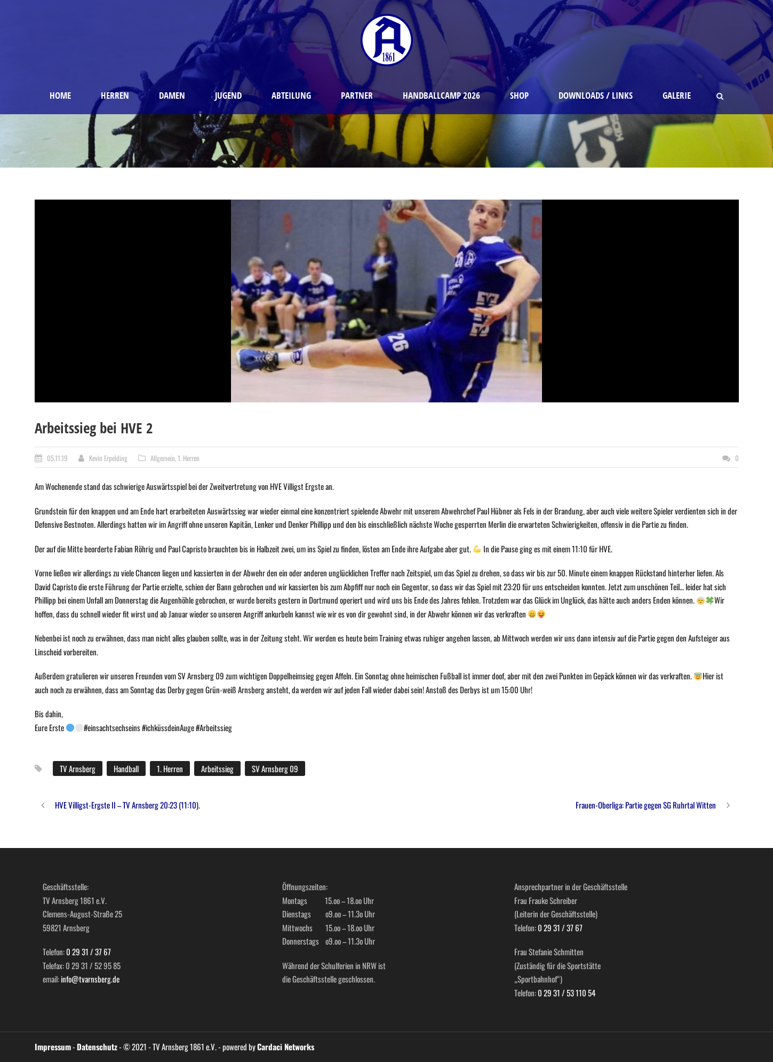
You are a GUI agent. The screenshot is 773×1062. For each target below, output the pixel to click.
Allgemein (162, 458)
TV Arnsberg (77, 768)
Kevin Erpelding (108, 458)
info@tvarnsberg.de (90, 979)
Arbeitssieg (217, 768)
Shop (519, 95)
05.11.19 (57, 458)
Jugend (228, 95)
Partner (357, 95)
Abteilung (291, 95)
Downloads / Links (596, 95)
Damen (172, 95)
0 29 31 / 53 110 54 (566, 992)
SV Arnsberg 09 (275, 768)
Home (60, 95)
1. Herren (189, 458)
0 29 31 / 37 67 (88, 951)
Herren (115, 95)
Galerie (677, 95)
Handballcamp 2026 (441, 95)
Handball (126, 768)
